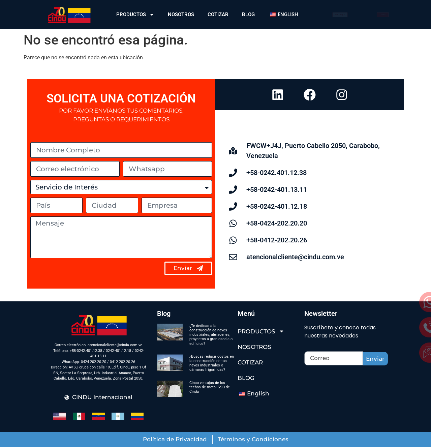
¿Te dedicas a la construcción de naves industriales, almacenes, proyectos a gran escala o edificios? (211, 335)
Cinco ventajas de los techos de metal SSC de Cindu (209, 387)
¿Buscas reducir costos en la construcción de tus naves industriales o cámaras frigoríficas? (211, 363)
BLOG (248, 14)
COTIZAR (218, 14)
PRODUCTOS (135, 15)
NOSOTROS (181, 14)
